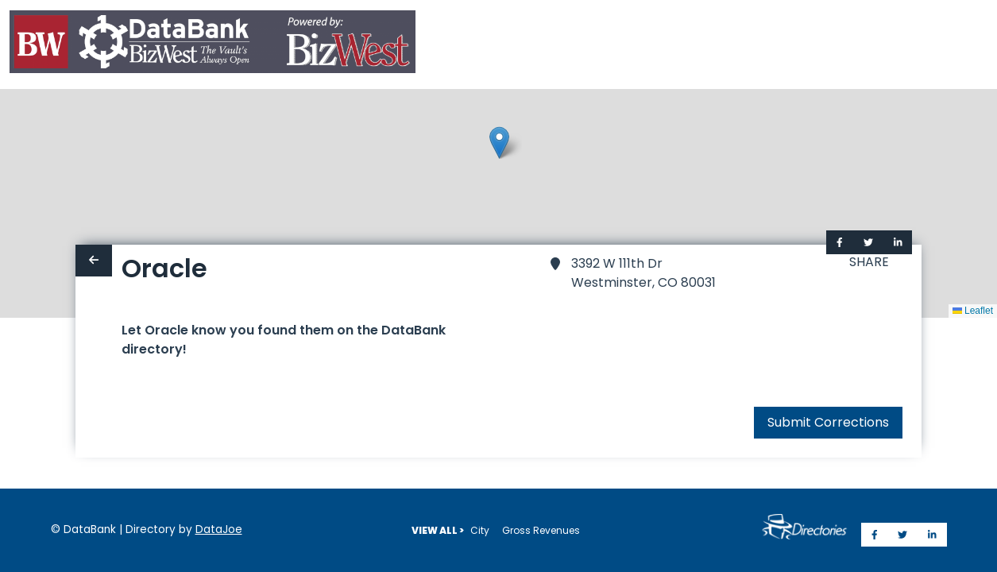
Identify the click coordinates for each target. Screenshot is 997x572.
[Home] (212, 45)
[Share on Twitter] (868, 242)
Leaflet (973, 310)
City (479, 530)
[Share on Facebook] (839, 242)
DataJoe (218, 529)
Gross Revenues (541, 530)
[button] (499, 142)
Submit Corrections (828, 422)
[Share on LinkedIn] (898, 242)
